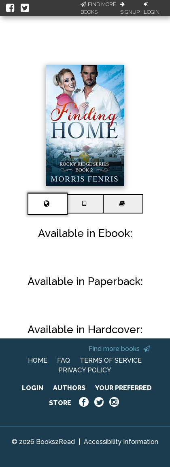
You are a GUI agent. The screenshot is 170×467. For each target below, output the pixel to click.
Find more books (119, 349)
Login (151, 8)
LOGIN (32, 388)
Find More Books (98, 8)
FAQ (63, 360)
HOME (37, 360)
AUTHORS (69, 388)
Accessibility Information (121, 442)
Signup (130, 8)
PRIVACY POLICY (84, 370)
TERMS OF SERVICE (111, 360)
